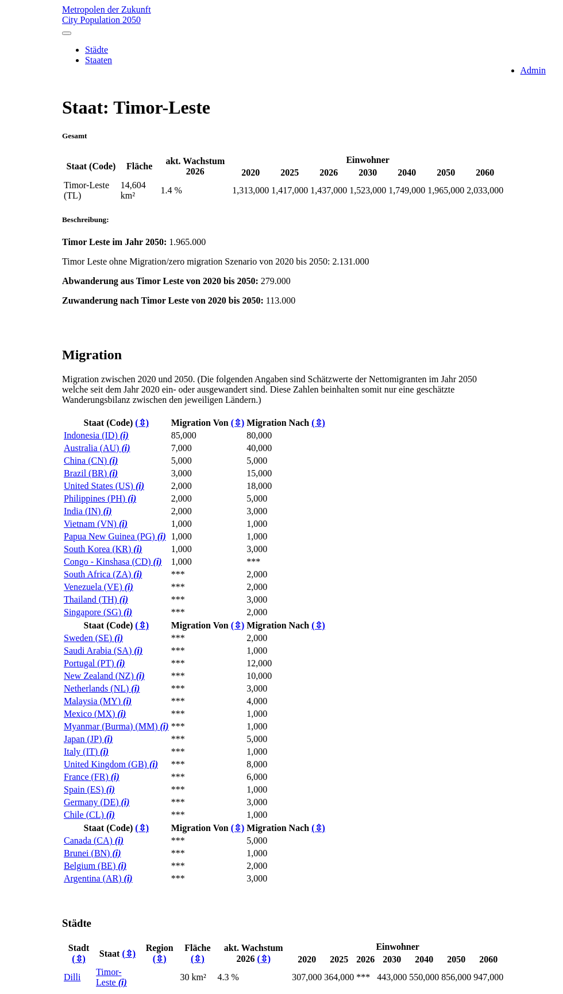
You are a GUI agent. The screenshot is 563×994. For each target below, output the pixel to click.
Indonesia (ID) (96, 435)
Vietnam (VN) (96, 524)
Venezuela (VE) (98, 587)
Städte (96, 50)
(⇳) (142, 423)
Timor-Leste (111, 977)
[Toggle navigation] (66, 33)
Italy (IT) (86, 751)
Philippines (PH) (100, 498)
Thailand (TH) (96, 599)
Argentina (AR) (98, 878)
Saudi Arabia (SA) (103, 650)
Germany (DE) (97, 802)
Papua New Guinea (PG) (115, 536)
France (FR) (91, 777)
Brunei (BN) (92, 853)
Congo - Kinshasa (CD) (113, 561)
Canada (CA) (94, 840)
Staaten (98, 60)
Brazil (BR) (91, 473)
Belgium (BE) (95, 866)
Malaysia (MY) (98, 701)
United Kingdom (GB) (111, 764)
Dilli (72, 977)
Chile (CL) (89, 815)
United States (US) (104, 486)
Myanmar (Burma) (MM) (116, 726)
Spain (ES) (89, 789)
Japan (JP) (88, 739)
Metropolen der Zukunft (283, 15)
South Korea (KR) (103, 549)
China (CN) (91, 460)
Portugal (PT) (94, 663)
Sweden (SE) (93, 638)
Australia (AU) (97, 448)
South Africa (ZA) (103, 574)
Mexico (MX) (95, 714)
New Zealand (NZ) (104, 676)
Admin (533, 70)
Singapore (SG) (98, 612)
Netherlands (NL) (102, 688)
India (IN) (88, 511)
